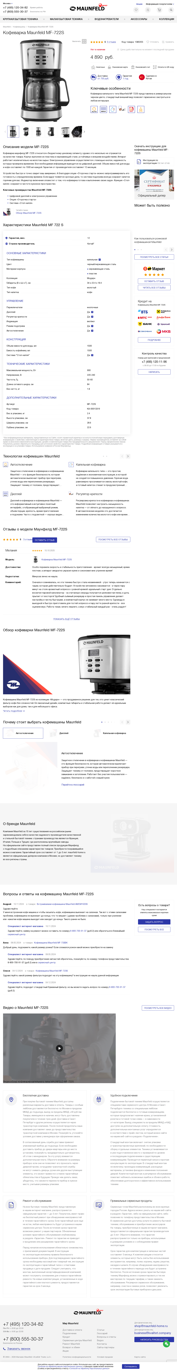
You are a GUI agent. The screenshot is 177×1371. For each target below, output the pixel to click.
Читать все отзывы (154, 288)
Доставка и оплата (72, 1330)
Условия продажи (105, 1357)
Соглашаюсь (130, 1366)
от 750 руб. (103, 78)
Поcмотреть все (154, 924)
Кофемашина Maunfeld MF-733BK (51, 937)
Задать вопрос (154, 916)
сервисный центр (16, 929)
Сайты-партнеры (105, 1347)
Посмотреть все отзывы (113, 536)
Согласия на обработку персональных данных (89, 1369)
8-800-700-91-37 (78, 925)
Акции (139, 4)
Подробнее (154, 340)
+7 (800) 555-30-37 (15, 11)
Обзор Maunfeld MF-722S (28, 213)
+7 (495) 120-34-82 (15, 7)
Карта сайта (140, 1357)
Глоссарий (102, 1333)
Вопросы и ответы (106, 1337)
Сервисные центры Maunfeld (77, 1340)
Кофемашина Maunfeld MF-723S (52, 965)
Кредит (66, 1337)
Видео (100, 1340)
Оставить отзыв (154, 281)
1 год (125, 78)
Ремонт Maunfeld (71, 1344)
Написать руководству (154, 1340)
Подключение (69, 1333)
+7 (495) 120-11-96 (154, 361)
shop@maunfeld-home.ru (151, 1326)
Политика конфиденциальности (77, 1357)
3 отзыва (111, 42)
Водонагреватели (107, 19)
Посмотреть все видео (158, 1002)
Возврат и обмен (71, 1347)
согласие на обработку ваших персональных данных (60, 1366)
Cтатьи (100, 1330)
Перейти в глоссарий (72, 779)
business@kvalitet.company (152, 1333)
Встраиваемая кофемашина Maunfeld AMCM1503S (62, 898)
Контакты (102, 1344)
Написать (154, 372)
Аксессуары (139, 19)
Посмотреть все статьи (154, 257)
